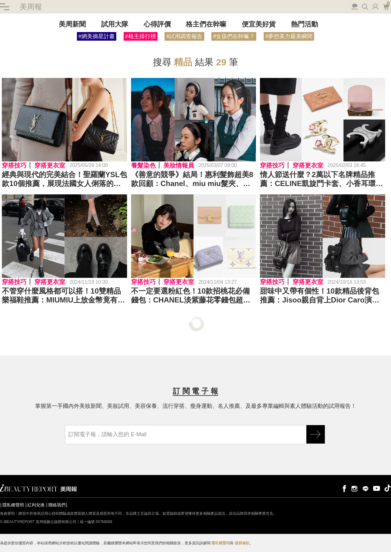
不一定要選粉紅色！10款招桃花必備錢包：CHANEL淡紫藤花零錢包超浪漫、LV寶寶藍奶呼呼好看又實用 (190, 296)
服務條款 (242, 543)
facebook (343, 488)
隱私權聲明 (13, 504)
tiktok (387, 488)
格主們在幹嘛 (206, 24)
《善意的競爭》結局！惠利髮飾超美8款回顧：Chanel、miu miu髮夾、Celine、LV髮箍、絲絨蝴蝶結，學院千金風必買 (192, 179)
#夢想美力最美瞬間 (289, 36)
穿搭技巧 (14, 165)
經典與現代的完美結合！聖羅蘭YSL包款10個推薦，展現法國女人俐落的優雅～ (64, 179)
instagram (354, 488)
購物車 (386, 6)
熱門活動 (304, 24)
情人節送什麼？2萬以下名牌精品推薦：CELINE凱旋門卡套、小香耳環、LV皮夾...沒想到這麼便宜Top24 (321, 179)
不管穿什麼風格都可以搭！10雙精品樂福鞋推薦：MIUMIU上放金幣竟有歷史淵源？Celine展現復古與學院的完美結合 (63, 296)
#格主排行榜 (140, 36)
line (365, 488)
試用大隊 (114, 24)
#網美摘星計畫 (96, 36)
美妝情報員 (178, 165)
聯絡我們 (57, 504)
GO (315, 434)
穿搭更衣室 (49, 165)
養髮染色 (143, 165)
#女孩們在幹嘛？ (234, 36)
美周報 (31, 6)
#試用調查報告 (184, 36)
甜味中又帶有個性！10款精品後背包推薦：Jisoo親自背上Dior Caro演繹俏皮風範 (319, 296)
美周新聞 (72, 24)
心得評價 (157, 24)
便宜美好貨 (259, 24)
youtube (376, 488)
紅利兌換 (36, 504)
